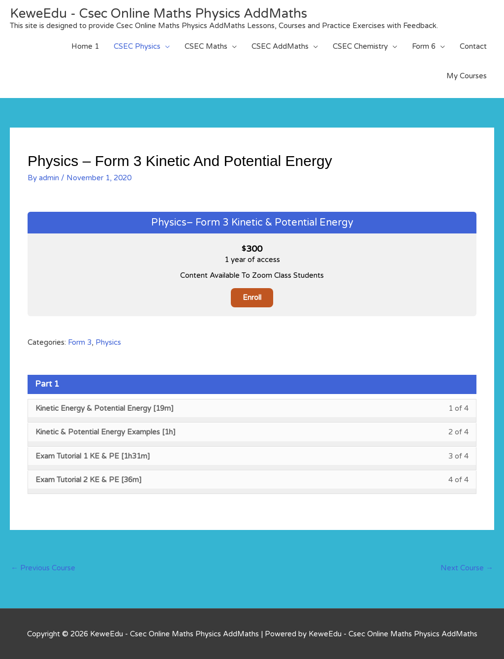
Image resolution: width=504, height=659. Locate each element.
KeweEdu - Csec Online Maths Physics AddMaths (158, 13)
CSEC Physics (137, 46)
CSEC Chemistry (360, 46)
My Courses (466, 75)
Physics (108, 342)
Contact (473, 46)
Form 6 (424, 46)
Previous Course (43, 567)
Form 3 (80, 342)
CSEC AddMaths (280, 46)
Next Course (467, 567)
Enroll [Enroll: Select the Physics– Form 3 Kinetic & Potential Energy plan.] (252, 297)
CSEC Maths (206, 46)
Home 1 (85, 46)
